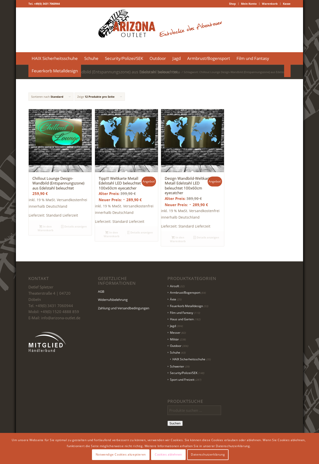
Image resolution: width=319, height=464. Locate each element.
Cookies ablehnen (168, 454)
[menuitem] (233, 3)
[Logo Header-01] (159, 29)
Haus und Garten (182, 319)
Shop (232, 3)
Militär (174, 339)
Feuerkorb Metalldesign (186, 306)
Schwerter (177, 366)
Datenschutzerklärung (208, 454)
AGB (101, 291)
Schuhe (175, 352)
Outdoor (175, 346)
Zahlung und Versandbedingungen (123, 308)
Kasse (287, 3)
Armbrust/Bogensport (185, 292)
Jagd (173, 326)
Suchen (175, 423)
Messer (175, 332)
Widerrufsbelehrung (113, 299)
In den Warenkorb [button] (45, 228)
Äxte (173, 299)
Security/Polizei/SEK (183, 373)
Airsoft (174, 286)
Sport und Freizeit (182, 379)
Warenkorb (270, 3)
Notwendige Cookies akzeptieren (121, 454)
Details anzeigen (74, 227)
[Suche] (287, 71)
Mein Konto (249, 3)
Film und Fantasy (181, 313)
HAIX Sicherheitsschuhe (188, 359)
